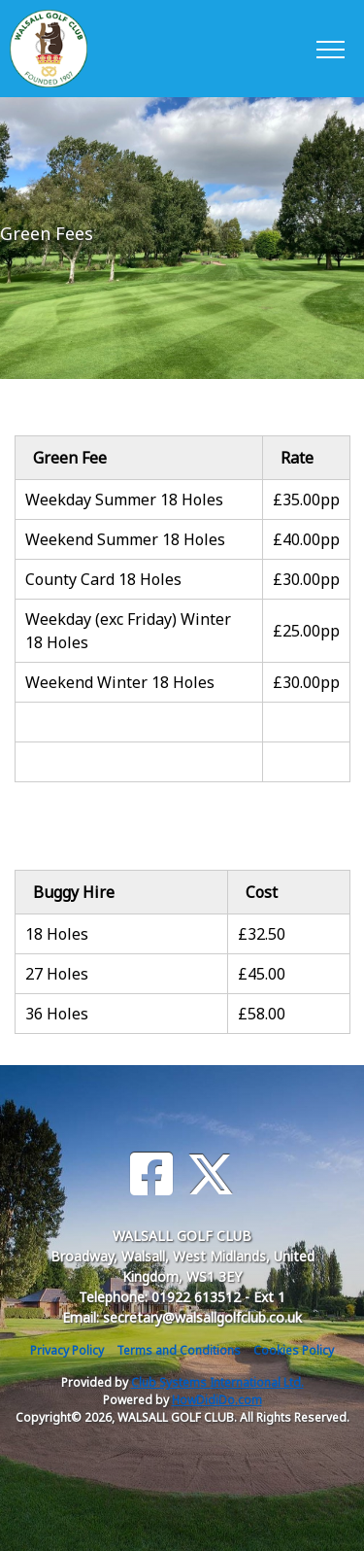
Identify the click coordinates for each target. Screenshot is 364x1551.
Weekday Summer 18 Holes (124, 499)
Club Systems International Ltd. (217, 1382)
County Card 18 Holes (103, 579)
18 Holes (56, 934)
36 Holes (56, 1013)
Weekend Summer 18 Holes (125, 539)
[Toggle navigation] (329, 48)
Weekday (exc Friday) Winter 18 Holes (128, 630)
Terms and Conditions (178, 1350)
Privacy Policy (67, 1350)
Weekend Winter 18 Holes (120, 682)
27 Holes (56, 973)
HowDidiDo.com (217, 1400)
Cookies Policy (293, 1350)
